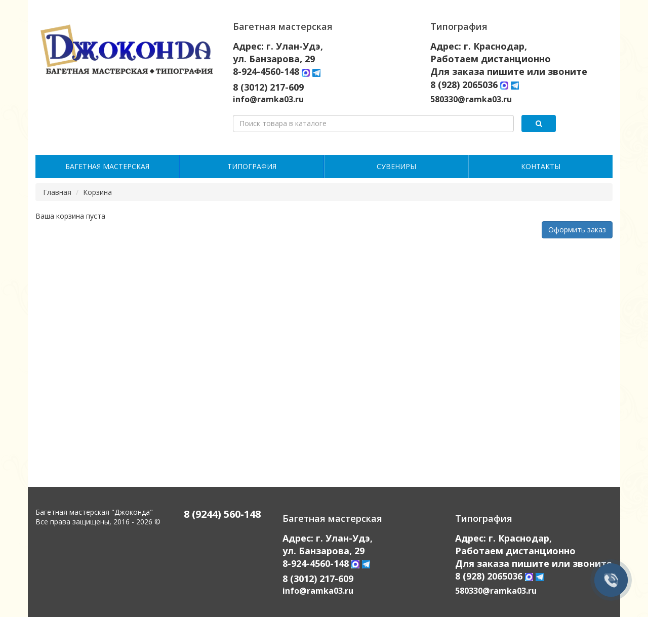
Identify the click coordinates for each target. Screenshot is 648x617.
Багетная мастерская (107, 166)
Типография (251, 166)
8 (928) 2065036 (464, 84)
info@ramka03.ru (268, 99)
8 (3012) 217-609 (268, 87)
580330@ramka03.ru (471, 99)
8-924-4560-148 (267, 71)
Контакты (540, 166)
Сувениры (396, 166)
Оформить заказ (577, 229)
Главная (57, 192)
